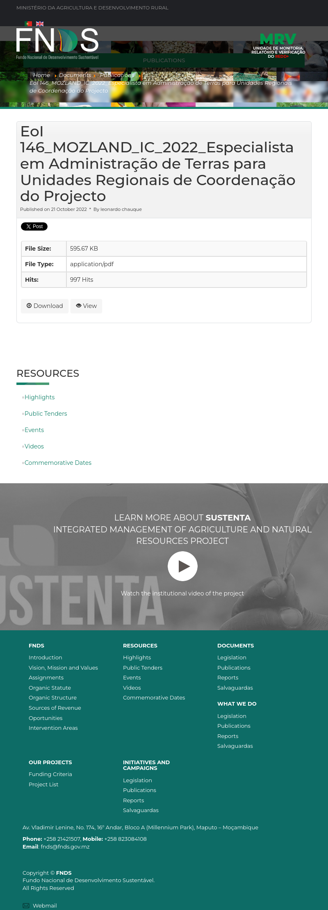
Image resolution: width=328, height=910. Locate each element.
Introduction (45, 657)
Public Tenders (46, 413)
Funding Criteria (50, 774)
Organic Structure (53, 697)
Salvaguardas (235, 687)
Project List (43, 784)
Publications (234, 667)
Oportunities (45, 718)
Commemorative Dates (58, 462)
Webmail (45, 905)
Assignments (46, 677)
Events (34, 430)
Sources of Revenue (55, 707)
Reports (227, 677)
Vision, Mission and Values (63, 667)
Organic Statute (50, 687)
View (86, 306)
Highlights (40, 397)
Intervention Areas (53, 727)
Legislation (231, 657)
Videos (34, 446)
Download (44, 306)
